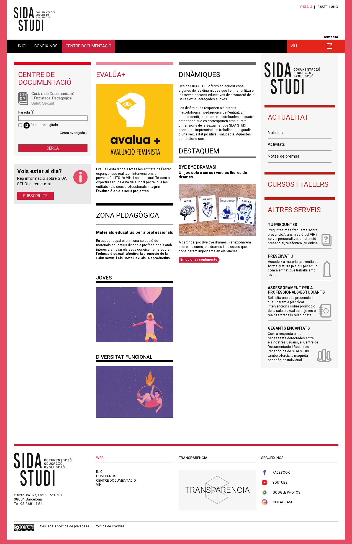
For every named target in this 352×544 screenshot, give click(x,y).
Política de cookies (110, 526)
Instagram (276, 502)
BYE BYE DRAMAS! (197, 167)
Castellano (327, 7)
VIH (312, 46)
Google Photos (280, 493)
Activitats (276, 144)
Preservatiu (280, 256)
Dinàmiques (199, 74)
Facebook (275, 473)
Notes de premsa (283, 156)
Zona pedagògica (127, 215)
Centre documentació (88, 45)
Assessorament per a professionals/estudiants (296, 290)
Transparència (217, 490)
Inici (22, 45)
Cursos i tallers (298, 184)
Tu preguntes (282, 225)
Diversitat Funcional (124, 357)
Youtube (274, 483)
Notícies (275, 132)
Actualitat (288, 117)
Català (306, 7)
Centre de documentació (44, 78)
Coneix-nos (46, 45)
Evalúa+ (110, 74)
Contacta (330, 37)
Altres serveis (294, 210)
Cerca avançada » (74, 133)
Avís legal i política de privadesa (64, 526)
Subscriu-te (35, 195)
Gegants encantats (289, 328)
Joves (104, 278)
